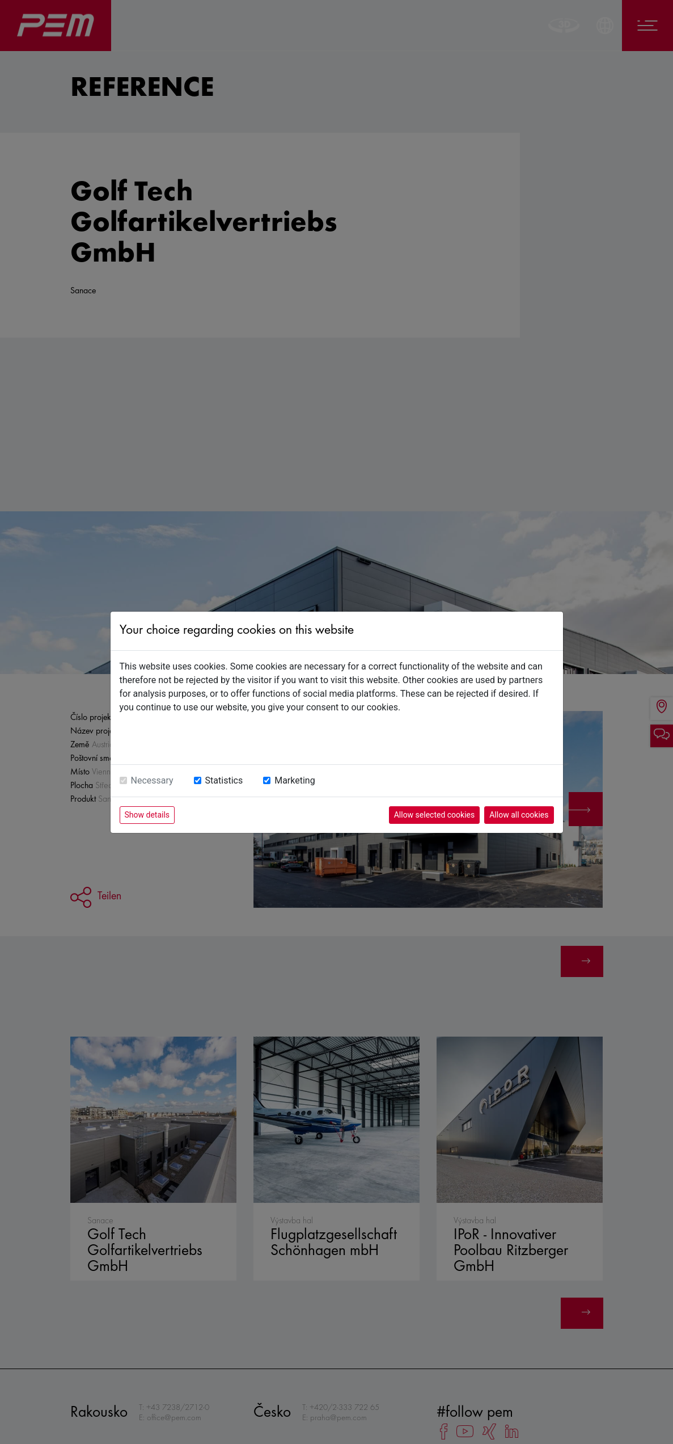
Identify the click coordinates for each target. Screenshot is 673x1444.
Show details (147, 814)
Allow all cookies (518, 814)
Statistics (224, 780)
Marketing (294, 780)
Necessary (152, 780)
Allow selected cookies (434, 814)
